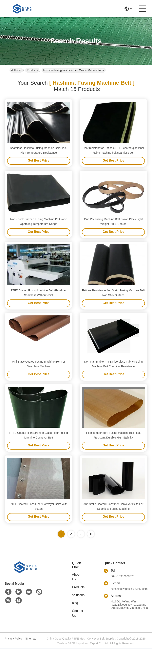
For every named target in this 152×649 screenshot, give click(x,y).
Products (32, 70)
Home (16, 70)
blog (75, 604)
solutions (78, 596)
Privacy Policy (13, 639)
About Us (76, 578)
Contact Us (77, 614)
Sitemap (31, 639)
